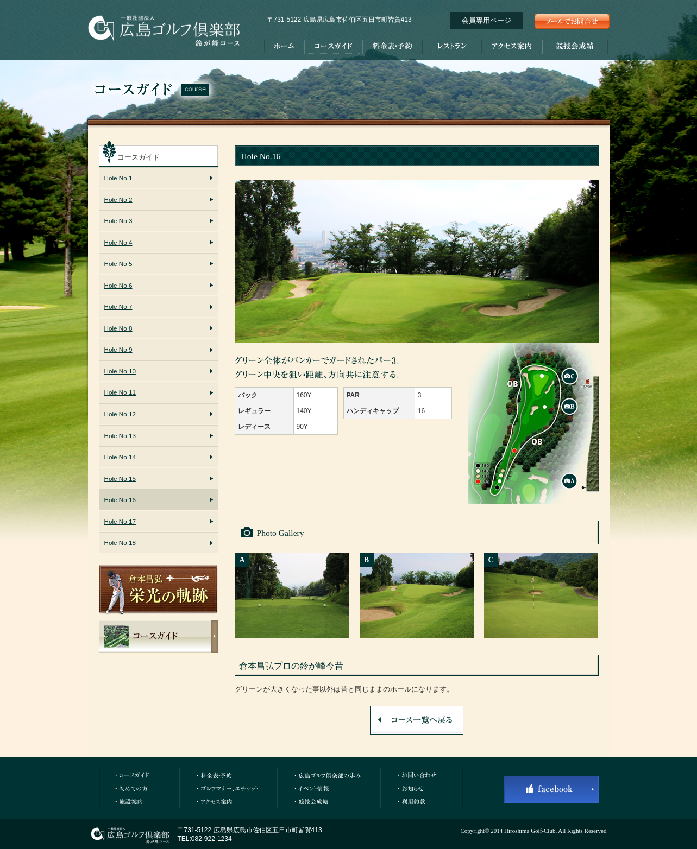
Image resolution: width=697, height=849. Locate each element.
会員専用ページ (486, 20)
